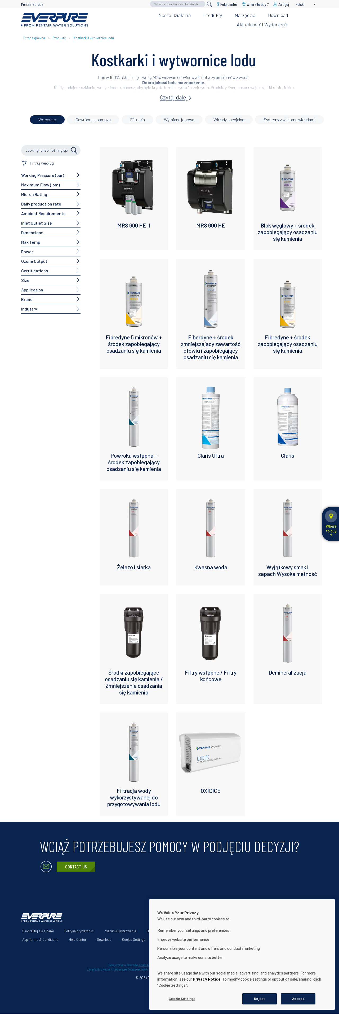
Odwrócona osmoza (93, 119)
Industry (29, 308)
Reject (259, 998)
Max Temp (30, 241)
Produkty (212, 15)
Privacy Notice (207, 979)
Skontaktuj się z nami (38, 931)
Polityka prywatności (79, 931)
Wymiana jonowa (179, 119)
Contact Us (76, 866)
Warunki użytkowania (120, 931)
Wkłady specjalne (228, 119)
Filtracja (137, 119)
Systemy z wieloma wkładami (289, 119)
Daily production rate (41, 203)
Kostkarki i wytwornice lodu (93, 38)
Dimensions (32, 232)
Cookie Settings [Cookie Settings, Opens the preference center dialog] (182, 998)
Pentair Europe (32, 4)
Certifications (34, 270)
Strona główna (34, 38)
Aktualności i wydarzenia (262, 24)
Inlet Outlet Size (36, 222)
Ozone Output (34, 261)
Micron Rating (34, 194)
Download (278, 15)
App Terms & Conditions (40, 939)
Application (32, 289)
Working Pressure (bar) (42, 175)
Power (27, 251)
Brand (27, 299)
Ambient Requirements (43, 213)
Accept (298, 998)
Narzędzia (245, 15)
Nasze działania (174, 15)
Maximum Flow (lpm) (40, 184)
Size (25, 280)
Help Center (228, 4)
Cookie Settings (133, 939)
